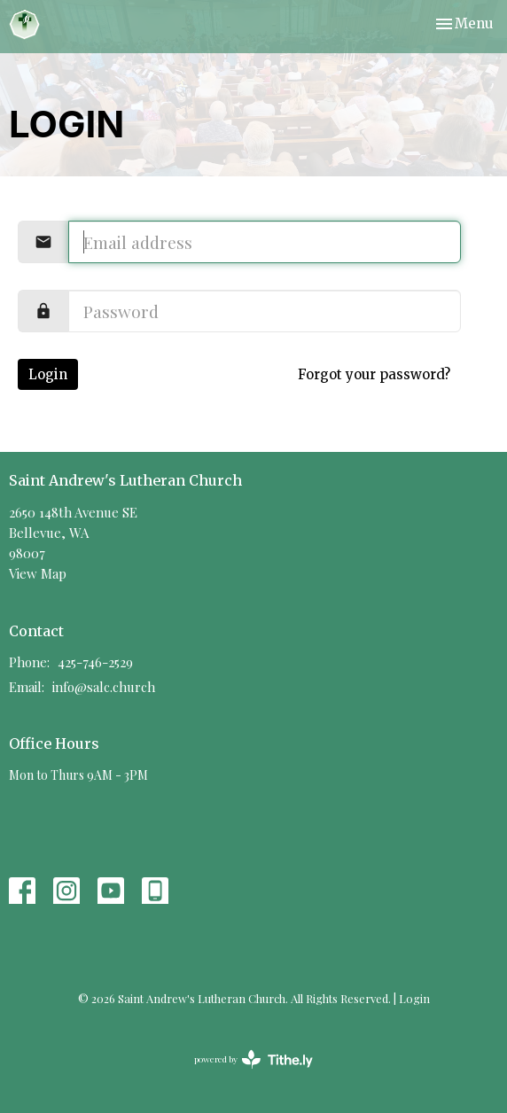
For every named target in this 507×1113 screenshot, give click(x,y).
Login (47, 374)
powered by (253, 1059)
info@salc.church (103, 687)
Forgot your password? (374, 374)
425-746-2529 (95, 662)
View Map (37, 573)
